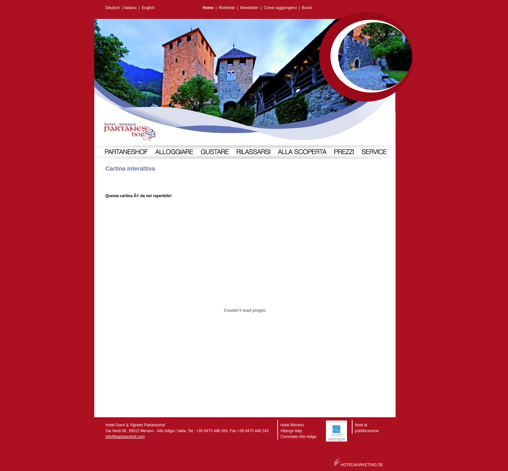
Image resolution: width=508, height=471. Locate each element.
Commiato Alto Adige (299, 436)
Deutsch (113, 8)
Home (208, 8)
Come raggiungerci (280, 8)
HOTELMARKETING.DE (362, 465)
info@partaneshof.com (125, 436)
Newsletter (249, 8)
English (148, 8)
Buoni (307, 8)
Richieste (227, 8)
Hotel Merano (292, 425)
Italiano (130, 8)
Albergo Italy (291, 431)
